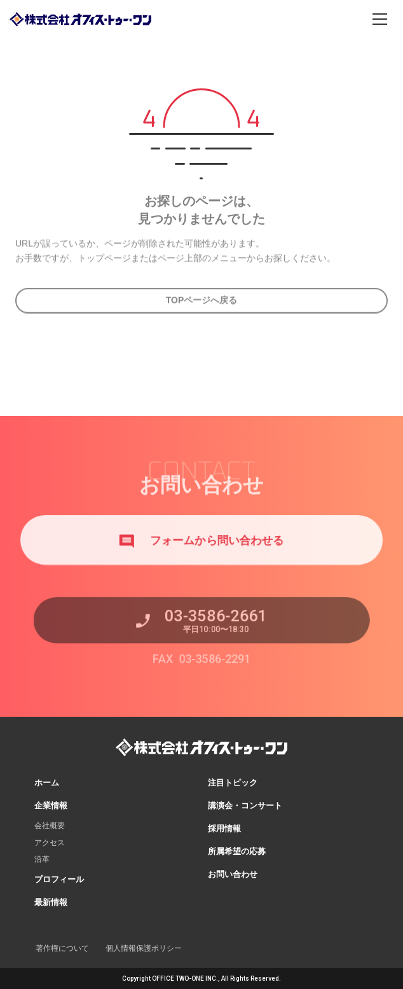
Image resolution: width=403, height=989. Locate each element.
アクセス (49, 842)
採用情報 (224, 828)
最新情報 (50, 902)
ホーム (46, 782)
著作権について (62, 948)
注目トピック (232, 782)
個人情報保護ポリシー (144, 948)
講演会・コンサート (245, 805)
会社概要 (49, 825)
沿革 (42, 859)
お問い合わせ (232, 874)
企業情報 (50, 805)
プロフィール (59, 879)
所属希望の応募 (237, 851)
